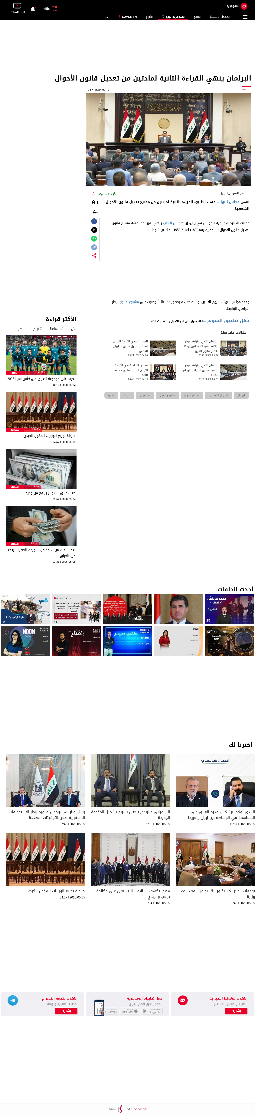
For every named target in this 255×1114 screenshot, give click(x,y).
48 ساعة (56, 329)
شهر (21, 329)
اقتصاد (15, 487)
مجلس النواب (228, 202)
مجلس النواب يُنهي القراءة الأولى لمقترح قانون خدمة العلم (131, 370)
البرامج (197, 16)
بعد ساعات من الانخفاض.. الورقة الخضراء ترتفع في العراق (42, 553)
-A (95, 212)
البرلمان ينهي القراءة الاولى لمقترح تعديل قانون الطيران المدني (130, 346)
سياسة (14, 430)
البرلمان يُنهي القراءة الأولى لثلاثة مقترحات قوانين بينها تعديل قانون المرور (201, 346)
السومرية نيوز (173, 16)
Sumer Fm (129, 16)
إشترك (66, 1011)
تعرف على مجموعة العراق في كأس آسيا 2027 (41, 379)
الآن (74, 329)
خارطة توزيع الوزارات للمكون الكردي (49, 436)
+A (95, 202)
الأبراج (149, 16)
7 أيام (37, 329)
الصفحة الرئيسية (220, 16)
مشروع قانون (129, 302)
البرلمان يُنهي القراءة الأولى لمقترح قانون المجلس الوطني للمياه (199, 370)
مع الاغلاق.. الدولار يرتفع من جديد (51, 493)
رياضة (14, 373)
